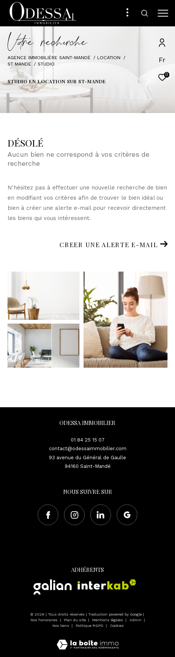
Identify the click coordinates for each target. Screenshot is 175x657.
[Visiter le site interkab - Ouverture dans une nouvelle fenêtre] (107, 584)
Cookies (117, 625)
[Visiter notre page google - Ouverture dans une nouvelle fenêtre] (127, 514)
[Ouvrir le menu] (163, 13)
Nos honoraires (44, 620)
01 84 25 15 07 (88, 440)
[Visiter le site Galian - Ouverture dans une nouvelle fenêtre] (52, 586)
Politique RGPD (89, 625)
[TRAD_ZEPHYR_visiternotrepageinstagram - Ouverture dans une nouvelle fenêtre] (74, 514)
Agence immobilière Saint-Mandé (49, 57)
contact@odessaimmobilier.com (87, 448)
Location (108, 57)
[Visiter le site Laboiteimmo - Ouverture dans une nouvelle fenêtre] (88, 639)
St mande (19, 64)
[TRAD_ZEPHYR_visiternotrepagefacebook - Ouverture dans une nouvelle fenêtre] (48, 514)
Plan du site (75, 620)
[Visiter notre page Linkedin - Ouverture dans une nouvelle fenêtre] (100, 514)
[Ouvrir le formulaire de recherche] (144, 13)
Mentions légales (108, 620)
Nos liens (61, 625)
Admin (136, 620)
